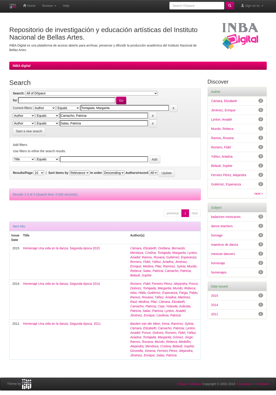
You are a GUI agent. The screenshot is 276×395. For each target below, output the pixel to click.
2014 (214, 305)
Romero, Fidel (140, 262)
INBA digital (21, 66)
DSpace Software (189, 384)
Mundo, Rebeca (184, 288)
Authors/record (136, 173)
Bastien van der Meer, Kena (149, 323)
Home (29, 5)
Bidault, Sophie (140, 275)
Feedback (262, 384)
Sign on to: (252, 5)
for (15, 100)
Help (66, 5)
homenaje (218, 263)
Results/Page (23, 173)
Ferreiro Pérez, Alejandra (169, 283)
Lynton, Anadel (174, 311)
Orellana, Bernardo (171, 248)
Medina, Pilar (152, 266)
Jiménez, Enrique (142, 315)
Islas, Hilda (137, 292)
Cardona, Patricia (168, 315)
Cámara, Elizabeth (143, 248)
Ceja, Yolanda (168, 306)
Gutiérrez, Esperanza (181, 257)
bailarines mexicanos (226, 217)
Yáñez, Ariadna (162, 262)
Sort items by (58, 173)
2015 (214, 295)
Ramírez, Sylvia (174, 266)
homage (217, 235)
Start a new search (29, 131)
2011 (214, 314)
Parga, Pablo (188, 292)
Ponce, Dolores (153, 332)
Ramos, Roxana (153, 257)
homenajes (219, 272)
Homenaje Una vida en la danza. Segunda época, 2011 (62, 323)
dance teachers (222, 226)
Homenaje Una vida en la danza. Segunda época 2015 (61, 248)
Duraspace (244, 384)
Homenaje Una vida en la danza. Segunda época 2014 (61, 283)
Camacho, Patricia (178, 271)
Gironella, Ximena (142, 351)
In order (96, 173)
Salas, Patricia (153, 271)
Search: (18, 93)
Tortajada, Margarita (171, 253)
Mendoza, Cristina (143, 253)
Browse (49, 5)
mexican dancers (223, 254)
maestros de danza (224, 244)
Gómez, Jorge (183, 337)
